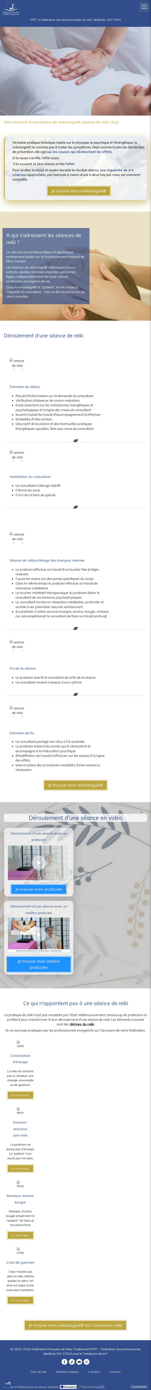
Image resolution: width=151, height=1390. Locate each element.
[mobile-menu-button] (144, 7)
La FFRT (100, 1386)
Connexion (139, 1386)
